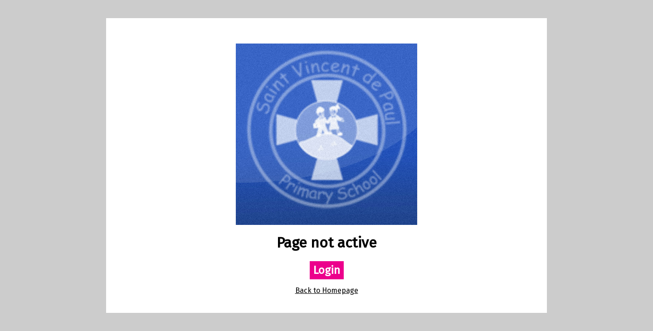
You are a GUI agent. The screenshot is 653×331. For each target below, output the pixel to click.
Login (326, 270)
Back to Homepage (326, 290)
